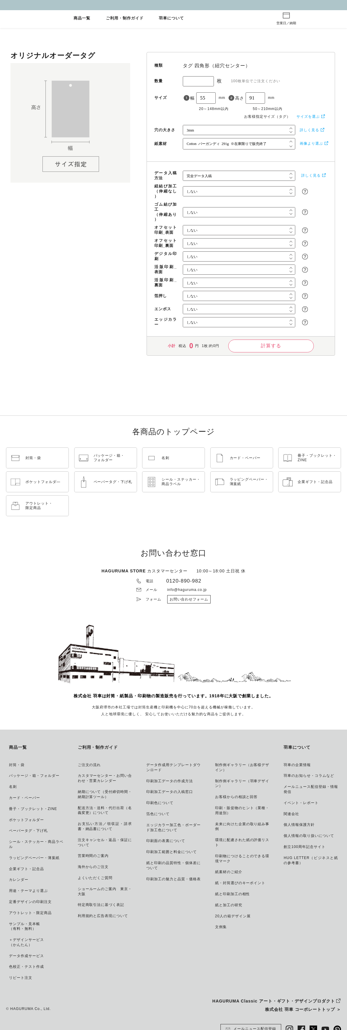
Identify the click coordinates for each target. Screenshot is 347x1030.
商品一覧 (82, 18)
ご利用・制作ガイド (125, 18)
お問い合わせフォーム (189, 599)
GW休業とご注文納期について (173, 5)
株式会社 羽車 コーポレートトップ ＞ (303, 1009)
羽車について (171, 18)
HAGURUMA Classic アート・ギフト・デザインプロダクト (273, 1001)
